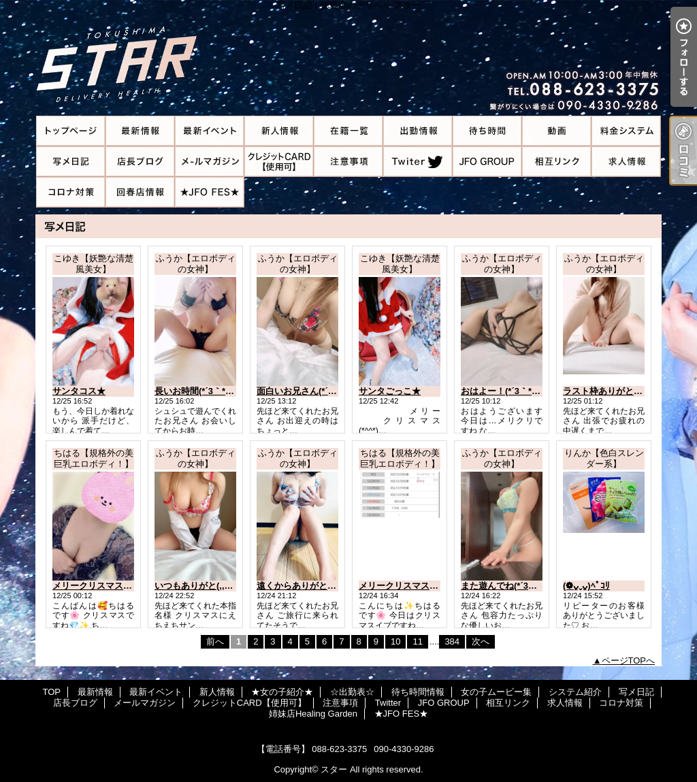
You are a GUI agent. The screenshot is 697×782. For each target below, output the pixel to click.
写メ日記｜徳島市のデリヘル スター (348, 58)
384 (451, 641)
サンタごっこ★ (390, 391)
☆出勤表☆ (418, 131)
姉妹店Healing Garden (140, 192)
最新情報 (140, 131)
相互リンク (556, 161)
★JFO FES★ (209, 192)
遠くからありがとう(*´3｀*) (311, 586)
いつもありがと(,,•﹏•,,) (201, 586)
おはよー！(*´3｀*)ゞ (502, 391)
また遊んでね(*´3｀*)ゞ (506, 586)
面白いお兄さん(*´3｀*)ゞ (307, 391)
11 (417, 641)
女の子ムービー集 (556, 131)
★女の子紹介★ (348, 131)
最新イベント (209, 131)
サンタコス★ (79, 391)
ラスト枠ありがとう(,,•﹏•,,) (618, 391)
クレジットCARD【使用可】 (279, 161)
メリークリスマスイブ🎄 (408, 586)
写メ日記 (71, 161)
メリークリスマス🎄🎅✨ (104, 586)
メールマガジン (209, 161)
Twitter (418, 161)
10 (395, 641)
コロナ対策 (71, 192)
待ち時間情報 (487, 131)
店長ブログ (140, 161)
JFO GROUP (487, 161)
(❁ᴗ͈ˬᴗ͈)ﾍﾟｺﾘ (586, 586)
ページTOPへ (628, 660)
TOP (71, 131)
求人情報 (626, 161)
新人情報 (279, 131)
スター (334, 769)
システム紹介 (626, 131)
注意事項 (348, 161)
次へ (480, 641)
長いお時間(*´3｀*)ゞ (196, 391)
